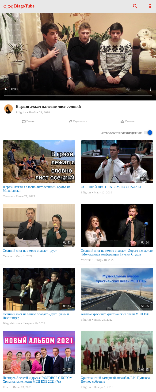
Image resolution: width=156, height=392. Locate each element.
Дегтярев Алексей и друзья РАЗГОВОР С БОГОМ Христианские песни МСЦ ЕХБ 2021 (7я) (37, 379)
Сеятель (8, 196)
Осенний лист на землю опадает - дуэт (30, 250)
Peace (6, 387)
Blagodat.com (11, 323)
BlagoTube (19, 6)
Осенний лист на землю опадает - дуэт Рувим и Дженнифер (36, 316)
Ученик (8, 256)
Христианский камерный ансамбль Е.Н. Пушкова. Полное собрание (116, 379)
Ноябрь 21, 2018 (39, 112)
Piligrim (21, 112)
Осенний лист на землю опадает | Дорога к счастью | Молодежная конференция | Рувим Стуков (117, 252)
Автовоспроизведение (126, 133)
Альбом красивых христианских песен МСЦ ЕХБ (115, 314)
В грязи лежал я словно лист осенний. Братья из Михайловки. (36, 188)
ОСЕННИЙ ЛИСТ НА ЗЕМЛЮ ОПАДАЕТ (111, 187)
